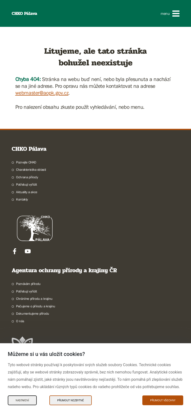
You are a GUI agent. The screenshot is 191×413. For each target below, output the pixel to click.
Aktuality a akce (26, 192)
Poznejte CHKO (26, 162)
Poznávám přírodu (28, 284)
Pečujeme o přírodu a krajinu (35, 306)
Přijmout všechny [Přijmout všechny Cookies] (162, 400)
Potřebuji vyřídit (26, 184)
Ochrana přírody (27, 177)
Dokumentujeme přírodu (32, 313)
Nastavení (22, 400)
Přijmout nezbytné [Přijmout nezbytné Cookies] (70, 400)
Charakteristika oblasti (31, 169)
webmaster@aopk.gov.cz (42, 93)
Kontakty (22, 199)
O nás (20, 321)
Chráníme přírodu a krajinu (34, 299)
